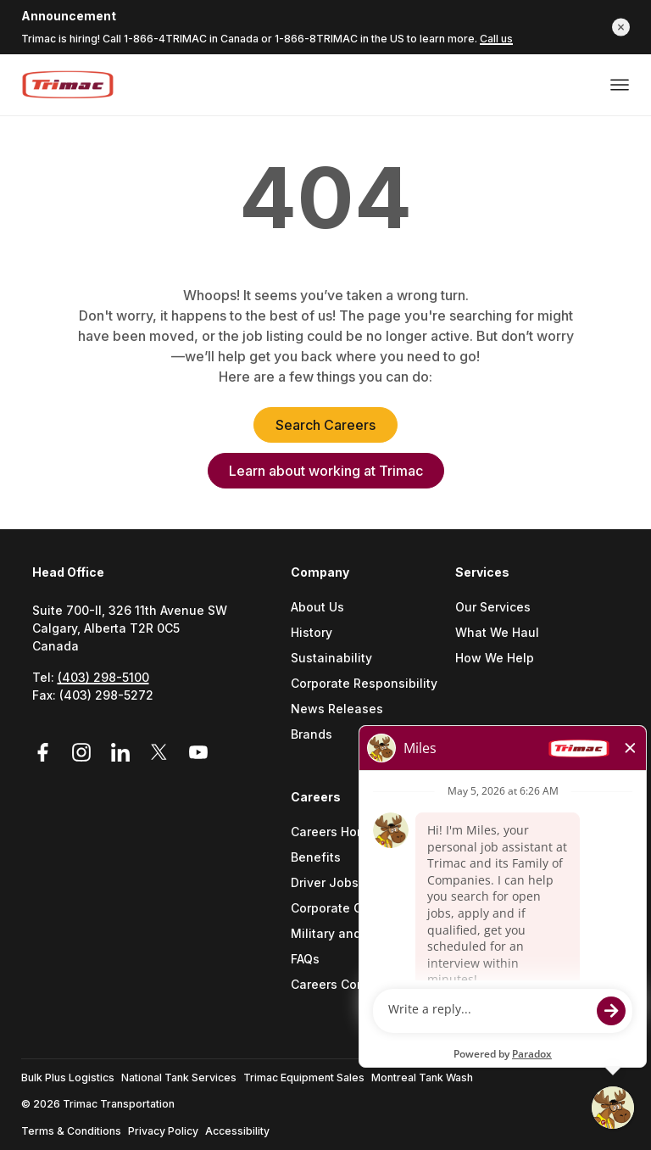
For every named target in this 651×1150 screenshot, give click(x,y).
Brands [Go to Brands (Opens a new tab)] (311, 735)
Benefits (316, 857)
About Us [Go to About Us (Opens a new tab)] (317, 607)
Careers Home (333, 832)
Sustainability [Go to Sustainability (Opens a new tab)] (331, 658)
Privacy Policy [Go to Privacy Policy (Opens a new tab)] (163, 1131)
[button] (621, 27)
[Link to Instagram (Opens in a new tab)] (83, 752)
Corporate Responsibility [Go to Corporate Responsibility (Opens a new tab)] (364, 684)
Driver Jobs (325, 883)
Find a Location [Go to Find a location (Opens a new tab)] (501, 832)
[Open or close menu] (619, 84)
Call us (496, 38)
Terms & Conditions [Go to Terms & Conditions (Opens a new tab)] (71, 1131)
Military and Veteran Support (366, 934)
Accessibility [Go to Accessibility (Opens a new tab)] (237, 1131)
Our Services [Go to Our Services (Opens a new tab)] (493, 607)
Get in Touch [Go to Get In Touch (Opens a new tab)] (493, 857)
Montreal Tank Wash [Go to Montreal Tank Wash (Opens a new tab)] (422, 1077)
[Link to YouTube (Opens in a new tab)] (198, 752)
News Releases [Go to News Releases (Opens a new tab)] (337, 709)
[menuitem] (373, 675)
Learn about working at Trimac (326, 470)
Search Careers (325, 424)
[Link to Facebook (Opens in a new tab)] (48, 752)
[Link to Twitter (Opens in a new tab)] (161, 752)
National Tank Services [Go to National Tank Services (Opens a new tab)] (178, 1077)
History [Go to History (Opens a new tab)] (311, 633)
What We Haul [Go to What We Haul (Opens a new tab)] (497, 633)
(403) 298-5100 (103, 677)
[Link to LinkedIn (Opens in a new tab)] (122, 752)
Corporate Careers (345, 908)
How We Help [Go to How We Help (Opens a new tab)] (494, 658)
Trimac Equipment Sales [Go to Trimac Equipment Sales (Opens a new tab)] (303, 1077)
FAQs (305, 959)
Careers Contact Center (361, 985)
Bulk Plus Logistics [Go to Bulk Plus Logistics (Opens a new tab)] (67, 1077)
